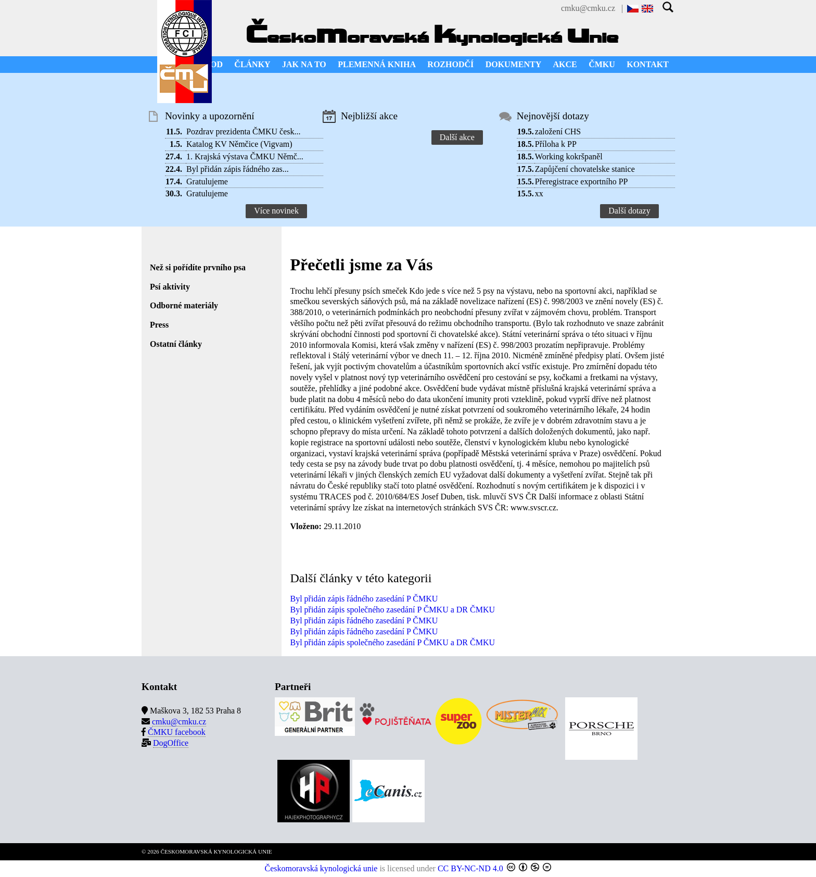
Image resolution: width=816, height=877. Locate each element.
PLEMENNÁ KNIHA (377, 64)
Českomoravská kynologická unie (321, 868)
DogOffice (170, 742)
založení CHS (558, 131)
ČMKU (602, 64)
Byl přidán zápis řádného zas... (237, 169)
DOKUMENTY (514, 64)
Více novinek (276, 210)
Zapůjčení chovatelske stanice (585, 169)
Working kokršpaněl (569, 156)
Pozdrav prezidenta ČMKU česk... (243, 131)
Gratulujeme (207, 181)
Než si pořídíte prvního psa (198, 267)
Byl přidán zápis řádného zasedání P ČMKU (364, 598)
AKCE (565, 64)
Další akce (457, 137)
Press (159, 324)
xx (539, 193)
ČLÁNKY (252, 64)
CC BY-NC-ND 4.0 (470, 868)
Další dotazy (629, 210)
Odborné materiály (184, 305)
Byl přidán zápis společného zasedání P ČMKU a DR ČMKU (392, 609)
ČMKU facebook (177, 732)
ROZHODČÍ (450, 64)
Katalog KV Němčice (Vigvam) (239, 144)
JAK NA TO (304, 64)
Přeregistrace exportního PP (581, 181)
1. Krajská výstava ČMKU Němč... (244, 156)
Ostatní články (176, 344)
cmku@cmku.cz (588, 8)
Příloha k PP (556, 144)
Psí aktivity (170, 286)
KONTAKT (648, 64)
